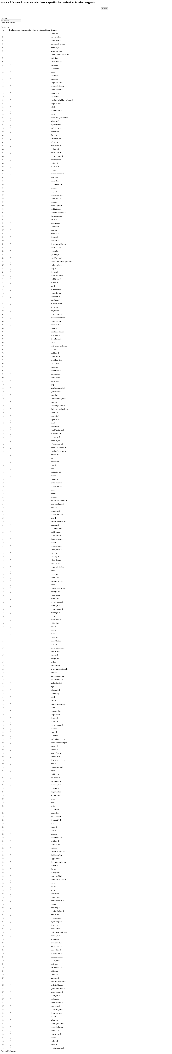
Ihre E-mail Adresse (8, 23)
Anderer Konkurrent (8, 1051)
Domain (4, 18)
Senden (104, 8)
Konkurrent (5, 27)
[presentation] (81, 11)
